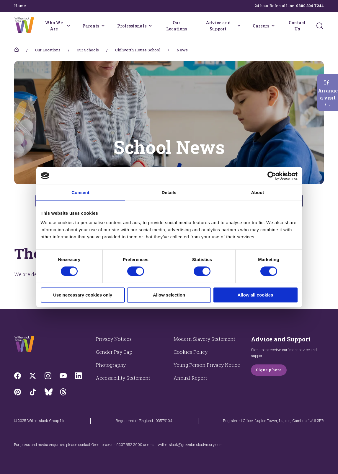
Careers (261, 26)
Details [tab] (169, 192)
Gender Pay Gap (114, 352)
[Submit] (320, 26)
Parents (90, 26)
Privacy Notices (114, 339)
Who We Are (54, 26)
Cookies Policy (191, 352)
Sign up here (269, 369)
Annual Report (190, 378)
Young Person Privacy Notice (207, 365)
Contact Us (297, 26)
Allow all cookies (255, 294)
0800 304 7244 (310, 5)
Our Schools (88, 50)
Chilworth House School (137, 50)
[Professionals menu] (150, 25)
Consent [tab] (80, 192)
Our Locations (176, 26)
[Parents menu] (103, 25)
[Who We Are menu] (68, 25)
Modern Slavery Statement (204, 339)
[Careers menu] (273, 25)
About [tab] (257, 192)
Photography (111, 365)
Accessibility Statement (123, 378)
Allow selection (169, 294)
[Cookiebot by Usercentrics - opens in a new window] (272, 175)
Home (20, 5)
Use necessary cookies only (82, 294)
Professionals (131, 26)
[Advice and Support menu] (239, 25)
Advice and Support (218, 26)
